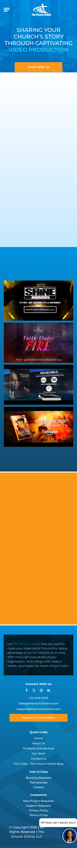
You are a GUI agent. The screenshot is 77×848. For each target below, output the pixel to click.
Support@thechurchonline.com (39, 709)
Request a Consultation (38, 717)
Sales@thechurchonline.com (39, 703)
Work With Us (38, 67)
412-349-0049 (38, 698)
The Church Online (26, 644)
